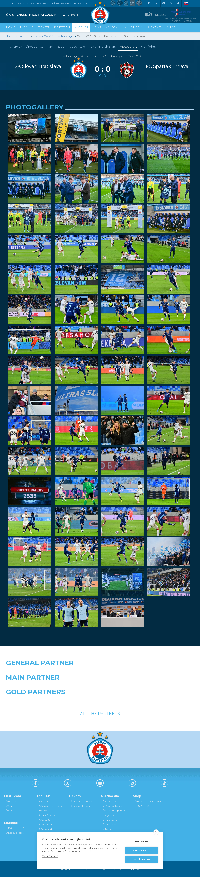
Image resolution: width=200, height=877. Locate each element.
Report (62, 46)
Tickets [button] (43, 27)
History (43, 801)
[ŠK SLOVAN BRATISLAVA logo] (52, 15)
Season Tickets (80, 806)
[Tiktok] (178, 3)
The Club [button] (27, 27)
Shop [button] (171, 27)
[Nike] (100, 671)
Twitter (107, 829)
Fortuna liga (65, 36)
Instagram (110, 824)
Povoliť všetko (141, 859)
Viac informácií (50, 856)
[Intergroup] (76, 700)
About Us (44, 819)
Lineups (31, 46)
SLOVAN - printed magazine (114, 813)
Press (20, 3)
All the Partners (100, 713)
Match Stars (107, 46)
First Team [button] (62, 27)
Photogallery (128, 46)
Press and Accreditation (45, 831)
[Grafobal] (76, 685)
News (97, 27)
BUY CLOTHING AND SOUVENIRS (148, 803)
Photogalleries (112, 806)
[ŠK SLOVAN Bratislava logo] (100, 12)
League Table (15, 832)
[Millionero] (124, 685)
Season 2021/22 (43, 36)
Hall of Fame (46, 815)
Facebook (110, 819)
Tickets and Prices (81, 801)
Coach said (77, 46)
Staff (9, 806)
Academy (113, 27)
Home (10, 36)
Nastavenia (141, 842)
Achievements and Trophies (50, 808)
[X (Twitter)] (156, 3)
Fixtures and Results (18, 828)
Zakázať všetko (141, 850)
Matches (23, 36)
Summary (46, 46)
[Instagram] (171, 3)
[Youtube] (163, 3)
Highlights (148, 46)
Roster (11, 801)
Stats (10, 810)
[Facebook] (149, 3)
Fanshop (83, 3)
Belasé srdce (68, 3)
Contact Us (45, 824)
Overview (16, 46)
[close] (156, 832)
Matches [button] (81, 27)
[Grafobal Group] (124, 700)
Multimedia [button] (134, 27)
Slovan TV (154, 27)
